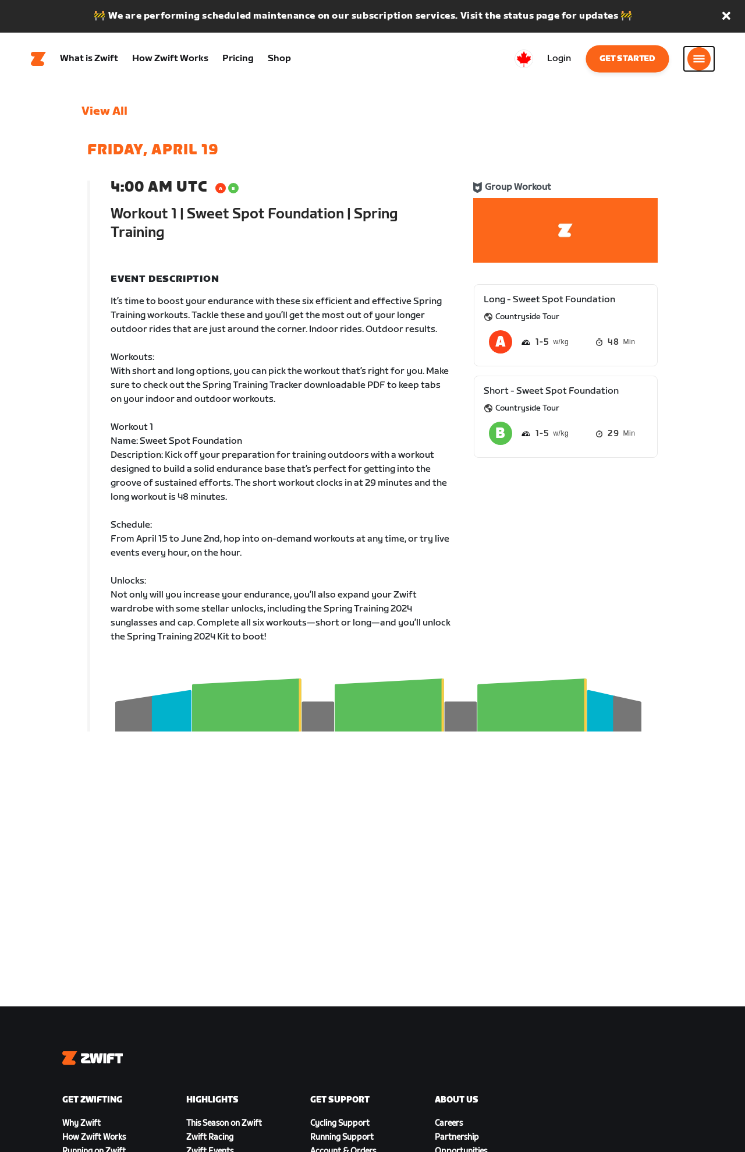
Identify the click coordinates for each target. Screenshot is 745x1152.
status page (531, 16)
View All (104, 111)
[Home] (38, 59)
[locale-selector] (524, 59)
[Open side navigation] (699, 59)
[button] (726, 16)
